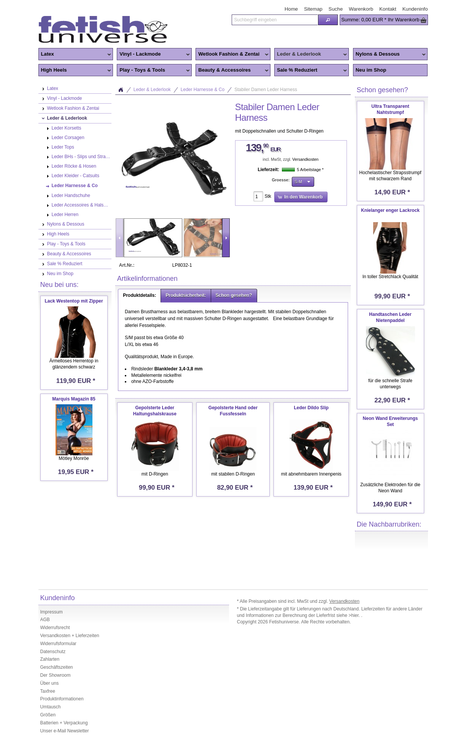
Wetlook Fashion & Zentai (232, 54)
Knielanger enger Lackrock (390, 210)
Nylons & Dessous (389, 54)
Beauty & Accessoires (232, 70)
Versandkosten (305, 159)
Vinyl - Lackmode (153, 54)
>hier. (354, 615)
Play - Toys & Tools (153, 70)
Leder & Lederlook (310, 54)
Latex (74, 54)
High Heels (74, 70)
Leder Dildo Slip (311, 407)
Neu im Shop (371, 70)
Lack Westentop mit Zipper (74, 301)
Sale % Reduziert (310, 70)
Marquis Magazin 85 (73, 399)
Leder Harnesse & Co (202, 89)
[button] (328, 19)
